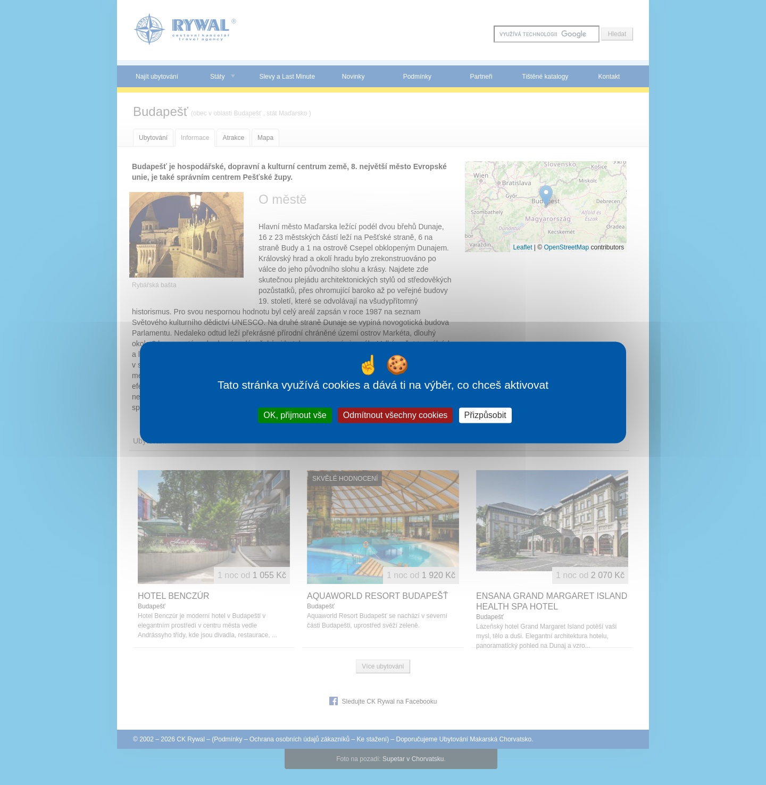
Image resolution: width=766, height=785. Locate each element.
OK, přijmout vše (294, 415)
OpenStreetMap (566, 247)
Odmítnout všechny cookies (395, 415)
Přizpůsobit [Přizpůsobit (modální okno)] (485, 415)
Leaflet (522, 247)
